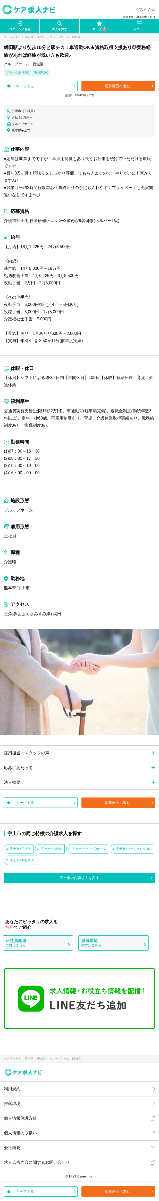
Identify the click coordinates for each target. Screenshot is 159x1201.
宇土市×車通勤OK (22, 860)
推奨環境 (12, 1103)
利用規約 (12, 1089)
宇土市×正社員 (20, 849)
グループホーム (18, 510)
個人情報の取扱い (20, 1133)
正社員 (10, 536)
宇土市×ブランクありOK (133, 849)
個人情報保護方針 (20, 1118)
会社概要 (12, 1147)
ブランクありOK (17, 72)
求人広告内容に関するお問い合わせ (37, 1162)
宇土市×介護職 (51, 849)
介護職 (10, 562)
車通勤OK (41, 72)
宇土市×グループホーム (88, 849)
